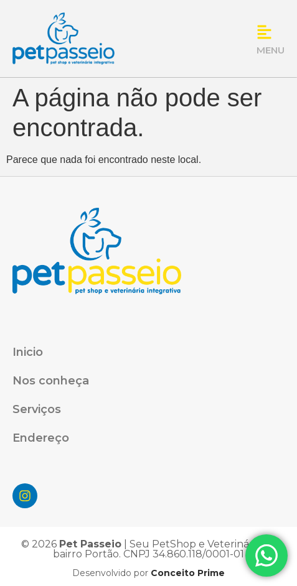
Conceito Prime (186, 573)
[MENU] (264, 32)
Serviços (36, 409)
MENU (271, 50)
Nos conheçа (50, 381)
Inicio (27, 352)
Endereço (40, 438)
